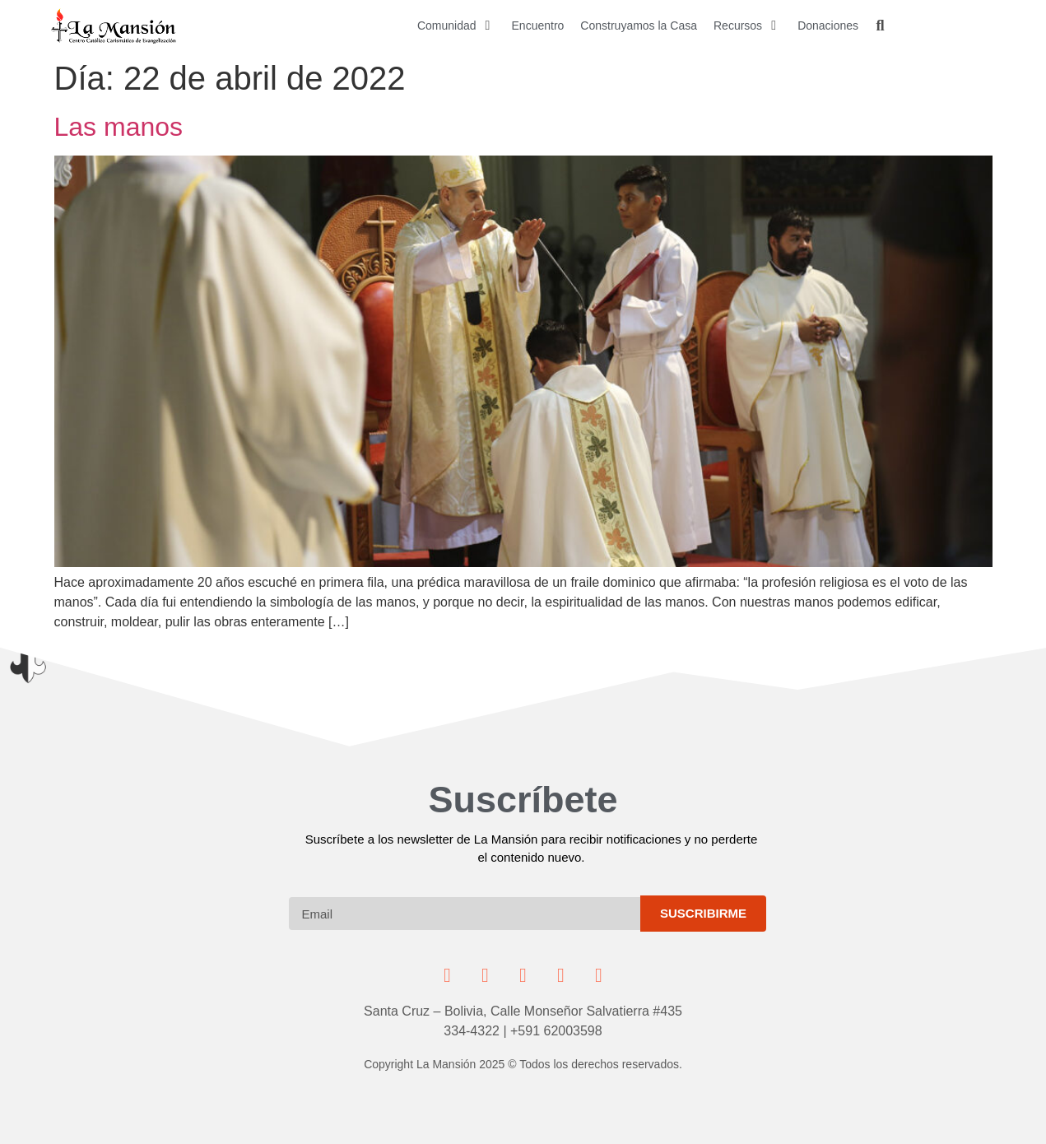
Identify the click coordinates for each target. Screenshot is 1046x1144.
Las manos (119, 127)
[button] (456, 26)
